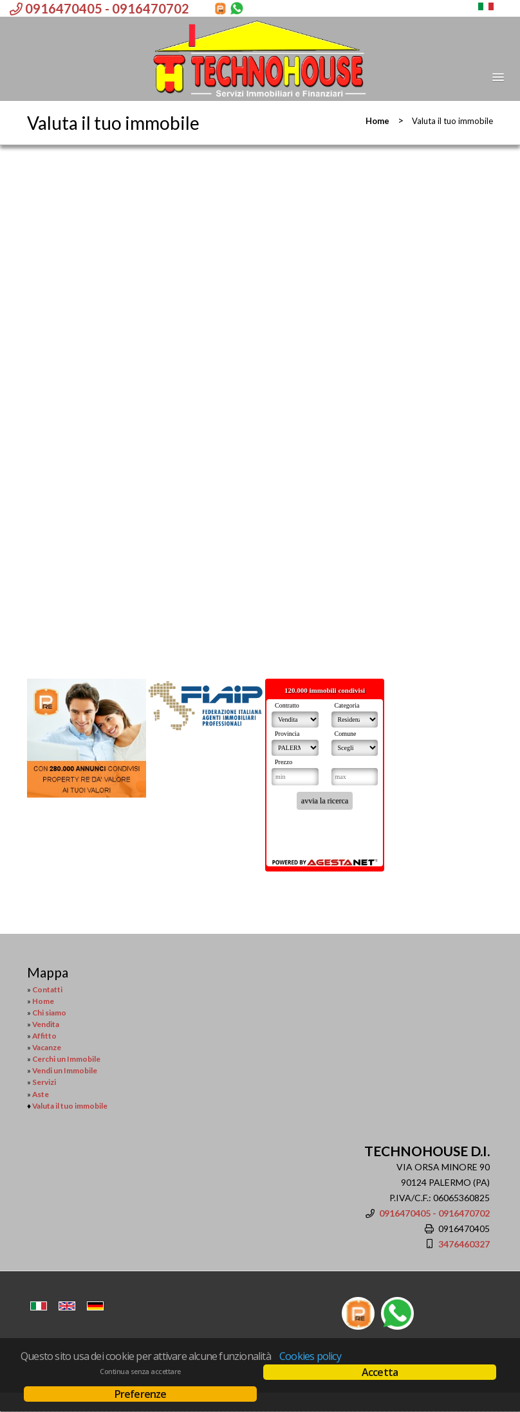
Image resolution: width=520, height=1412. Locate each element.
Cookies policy (310, 1356)
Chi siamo (49, 1012)
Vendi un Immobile (64, 1070)
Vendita (45, 1024)
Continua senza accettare (140, 1371)
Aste (40, 1094)
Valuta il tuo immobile (69, 1106)
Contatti (47, 989)
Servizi (44, 1082)
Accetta (380, 1372)
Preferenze (141, 1394)
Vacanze (46, 1047)
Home (377, 121)
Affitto (44, 1036)
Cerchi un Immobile (66, 1059)
